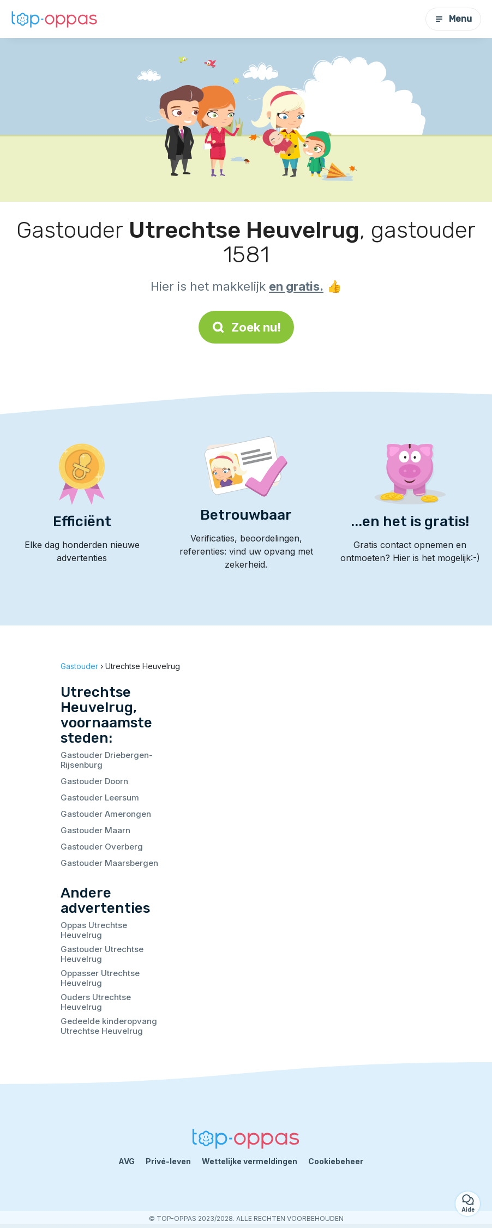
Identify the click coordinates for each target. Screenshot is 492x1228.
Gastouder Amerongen (106, 814)
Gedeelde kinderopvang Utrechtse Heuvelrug (109, 1026)
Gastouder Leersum (100, 797)
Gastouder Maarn (95, 830)
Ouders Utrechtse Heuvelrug (96, 1002)
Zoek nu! (246, 327)
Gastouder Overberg (102, 846)
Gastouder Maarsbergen (109, 863)
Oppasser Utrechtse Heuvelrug (100, 978)
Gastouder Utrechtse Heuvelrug (102, 954)
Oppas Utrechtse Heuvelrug (94, 930)
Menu (453, 19)
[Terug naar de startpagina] (54, 18)
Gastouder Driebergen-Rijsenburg (107, 760)
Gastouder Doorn (94, 781)
